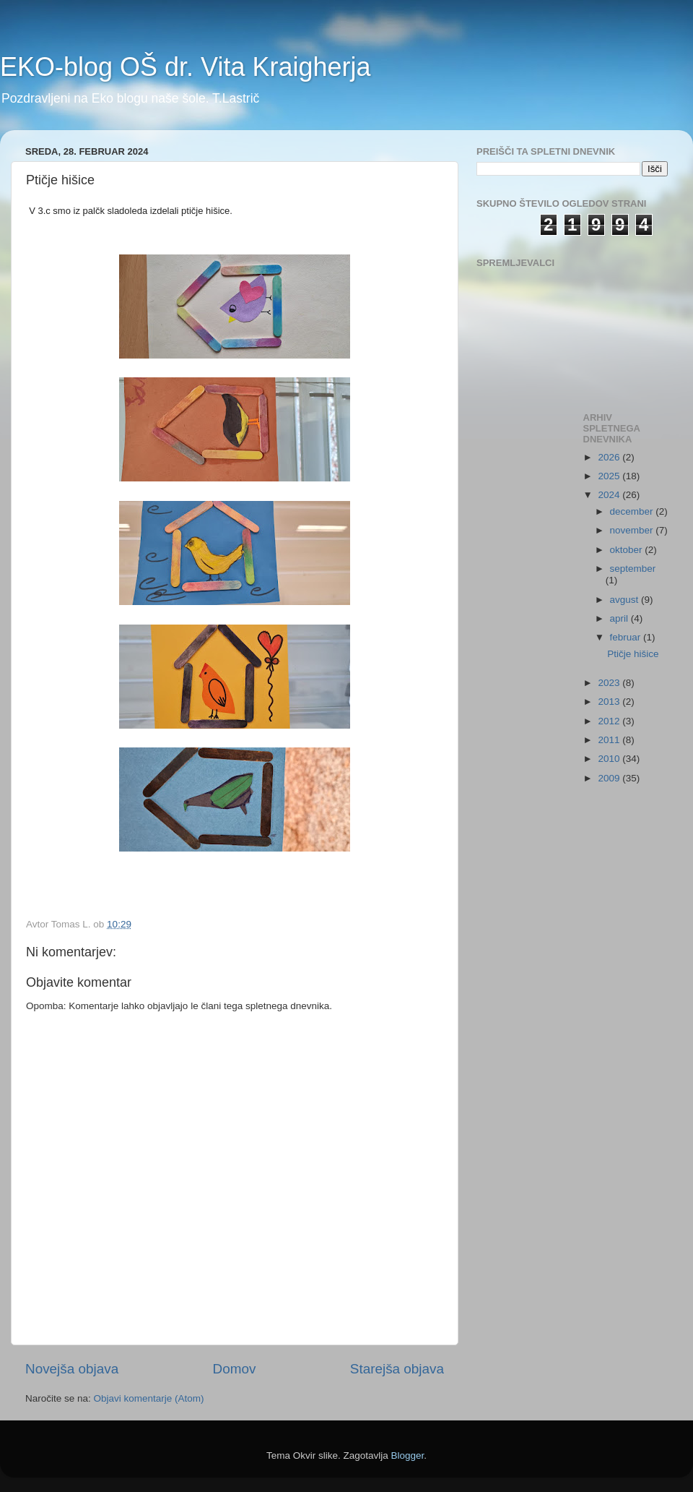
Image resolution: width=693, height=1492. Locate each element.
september (633, 568)
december (633, 511)
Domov (234, 1368)
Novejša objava (71, 1368)
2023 (610, 682)
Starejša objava (397, 1368)
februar (627, 637)
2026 (610, 457)
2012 (610, 721)
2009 (610, 778)
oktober (627, 549)
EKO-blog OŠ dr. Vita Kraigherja (185, 67)
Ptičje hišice (632, 653)
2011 (610, 739)
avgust (626, 599)
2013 (610, 701)
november (633, 530)
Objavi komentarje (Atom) (149, 1398)
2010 (610, 758)
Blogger (407, 1455)
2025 (610, 476)
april (620, 618)
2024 (610, 494)
